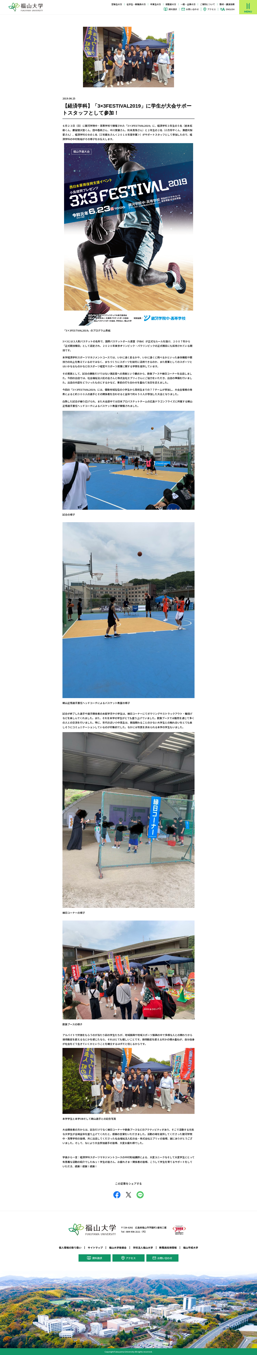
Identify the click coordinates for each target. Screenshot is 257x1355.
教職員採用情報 (168, 1247)
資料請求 (172, 9)
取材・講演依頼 (227, 4)
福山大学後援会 (118, 1247)
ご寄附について (207, 4)
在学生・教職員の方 (136, 4)
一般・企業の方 (188, 4)
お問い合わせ (192, 9)
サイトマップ (95, 1247)
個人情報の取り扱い (70, 1247)
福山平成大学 (190, 1247)
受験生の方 (116, 4)
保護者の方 (170, 4)
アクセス (211, 9)
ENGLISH (230, 9)
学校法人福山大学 (143, 1247)
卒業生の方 (155, 4)
